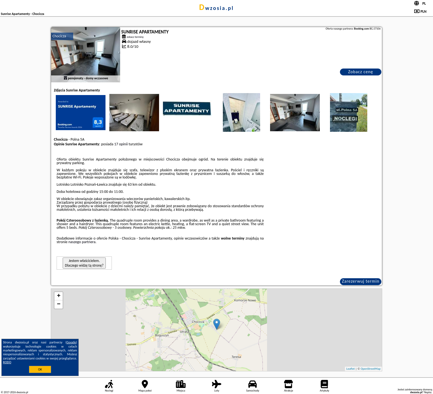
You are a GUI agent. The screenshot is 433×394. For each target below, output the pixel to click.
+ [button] (58, 296)
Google (71, 342)
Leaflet (350, 369)
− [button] (58, 304)
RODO (7, 362)
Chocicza (59, 36)
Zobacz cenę (360, 71)
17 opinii (121, 144)
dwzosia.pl (216, 8)
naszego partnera (82, 242)
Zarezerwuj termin (360, 281)
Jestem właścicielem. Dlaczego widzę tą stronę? (84, 263)
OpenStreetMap (371, 369)
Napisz (428, 392)
